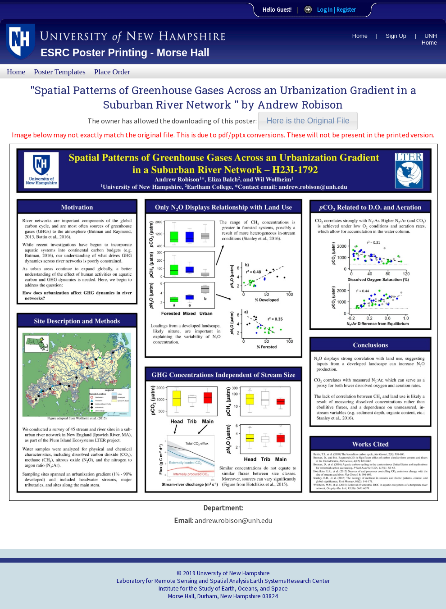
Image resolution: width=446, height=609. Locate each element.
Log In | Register (336, 9)
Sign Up (396, 35)
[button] (308, 121)
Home (360, 35)
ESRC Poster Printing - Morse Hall (125, 53)
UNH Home (429, 39)
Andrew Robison (300, 104)
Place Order (112, 72)
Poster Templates (60, 72)
